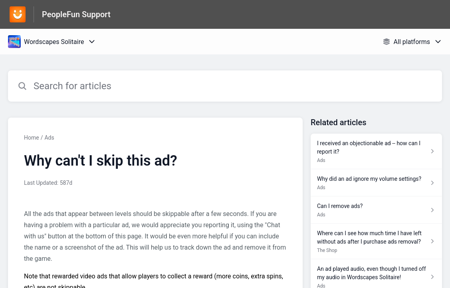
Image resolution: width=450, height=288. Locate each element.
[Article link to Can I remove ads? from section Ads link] (376, 210)
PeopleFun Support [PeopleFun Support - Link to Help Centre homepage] (76, 14)
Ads (49, 137)
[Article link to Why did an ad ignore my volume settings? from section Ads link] (376, 182)
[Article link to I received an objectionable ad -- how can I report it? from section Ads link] (376, 151)
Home (31, 137)
